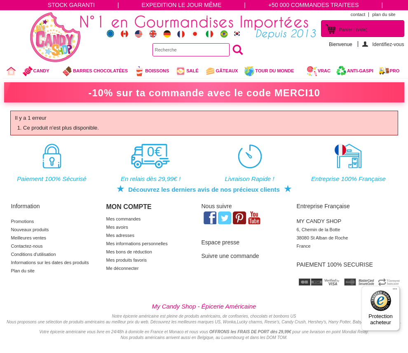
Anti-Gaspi (360, 70)
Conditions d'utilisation (33, 254)
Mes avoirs (117, 227)
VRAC (319, 71)
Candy (39, 72)
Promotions (22, 221)
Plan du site (23, 270)
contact (358, 14)
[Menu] (395, 291)
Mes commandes (123, 218)
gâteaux (221, 71)
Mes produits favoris (126, 260)
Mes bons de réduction (129, 251)
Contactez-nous (27, 246)
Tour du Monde (272, 72)
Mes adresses (120, 235)
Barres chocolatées (95, 71)
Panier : (353, 29)
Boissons (151, 71)
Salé (186, 71)
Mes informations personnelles (137, 243)
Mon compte (129, 206)
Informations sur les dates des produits (50, 262)
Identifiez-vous (388, 44)
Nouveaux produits (30, 229)
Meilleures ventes (29, 237)
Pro (395, 70)
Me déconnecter (122, 268)
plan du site (383, 14)
